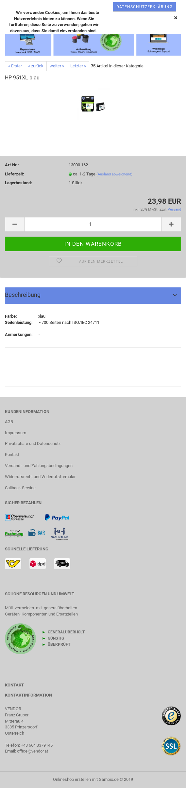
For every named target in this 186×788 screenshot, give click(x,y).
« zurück (35, 65)
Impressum (15, 432)
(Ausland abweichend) (114, 174)
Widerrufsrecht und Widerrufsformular (40, 476)
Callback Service (20, 487)
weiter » (57, 65)
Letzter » (78, 65)
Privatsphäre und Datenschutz (32, 443)
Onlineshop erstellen (72, 779)
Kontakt (12, 454)
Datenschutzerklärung (144, 7)
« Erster (15, 65)
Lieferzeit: (14, 174)
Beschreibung (23, 294)
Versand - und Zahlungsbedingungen (39, 465)
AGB (9, 421)
